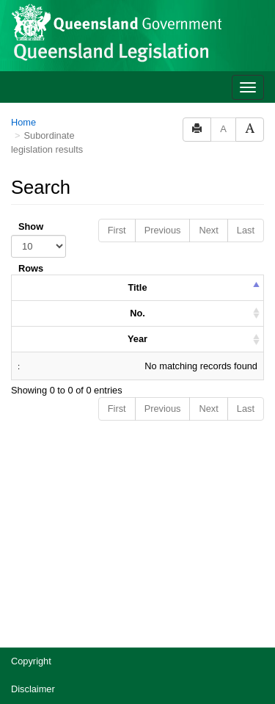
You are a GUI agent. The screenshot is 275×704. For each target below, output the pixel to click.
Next (208, 54)
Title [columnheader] (137, 111)
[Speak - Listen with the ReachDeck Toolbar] (237, 668)
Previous (162, 54)
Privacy (26, 541)
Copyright (31, 485)
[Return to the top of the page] (255, 634)
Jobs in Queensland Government (79, 597)
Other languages (45, 625)
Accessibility (36, 569)
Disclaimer (33, 513)
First (117, 54)
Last (245, 54)
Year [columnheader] (137, 163)
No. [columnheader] (137, 137)
